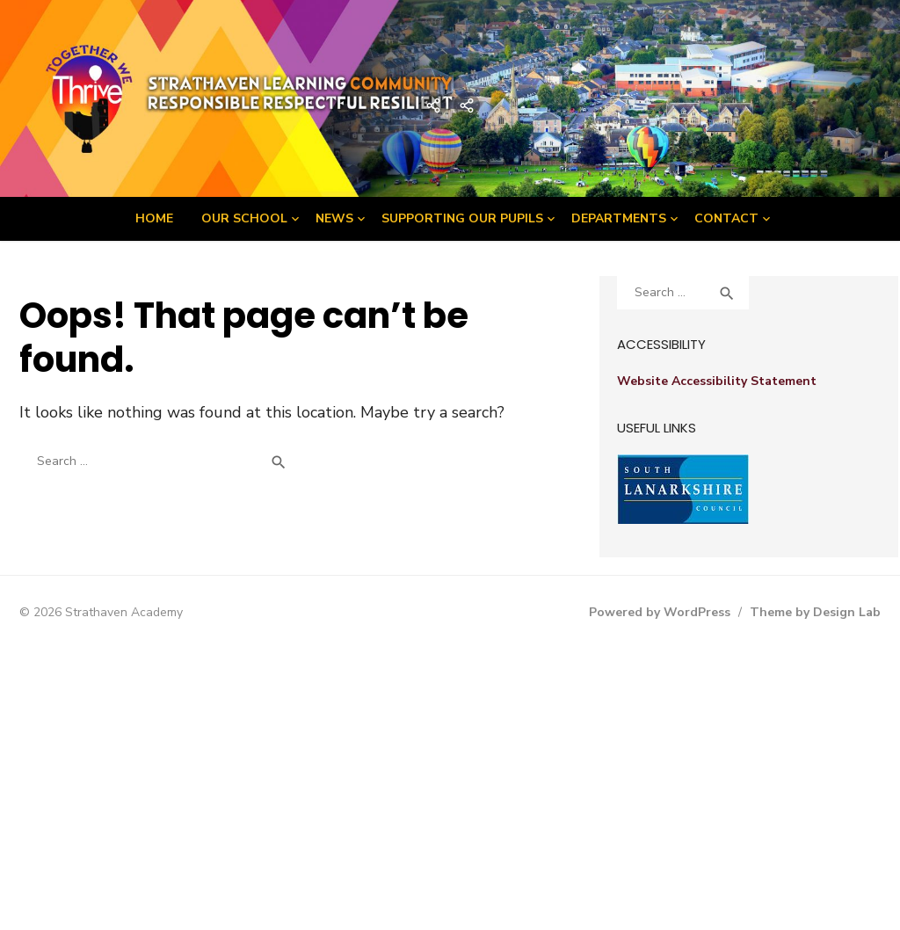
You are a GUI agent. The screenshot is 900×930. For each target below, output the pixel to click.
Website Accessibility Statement (717, 381)
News (334, 218)
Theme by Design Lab (815, 612)
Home (154, 218)
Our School (244, 218)
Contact (726, 218)
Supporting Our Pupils (462, 218)
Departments (618, 218)
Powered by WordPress (659, 612)
